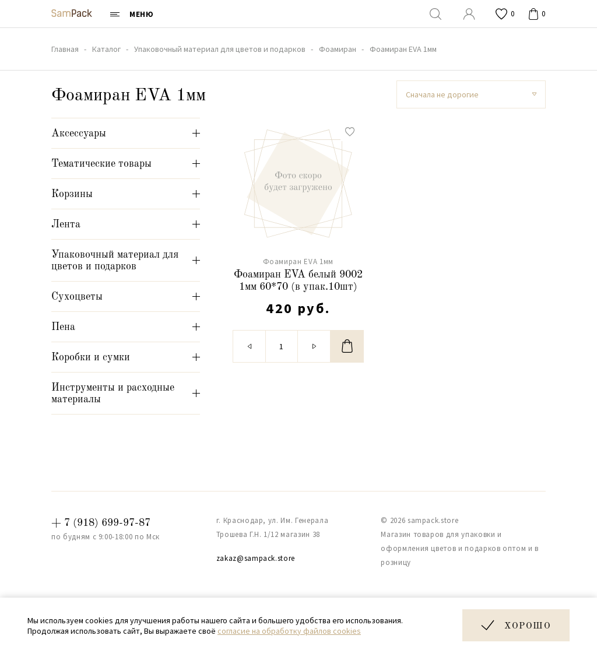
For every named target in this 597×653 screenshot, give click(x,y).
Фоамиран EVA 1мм (298, 261)
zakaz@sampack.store (255, 558)
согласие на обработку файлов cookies (289, 631)
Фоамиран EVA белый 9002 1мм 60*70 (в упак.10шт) (298, 281)
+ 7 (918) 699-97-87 (100, 523)
